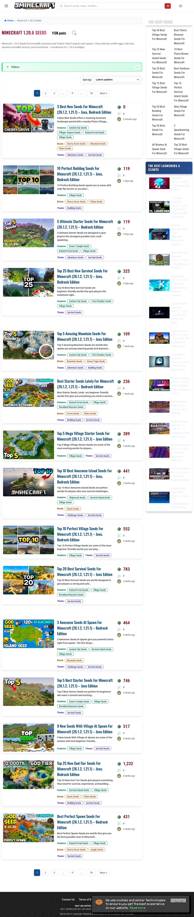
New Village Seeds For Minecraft (180, 111)
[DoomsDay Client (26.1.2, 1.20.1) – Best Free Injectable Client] (159, 474)
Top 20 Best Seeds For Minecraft (158, 73)
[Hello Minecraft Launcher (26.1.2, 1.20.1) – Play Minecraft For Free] (159, 260)
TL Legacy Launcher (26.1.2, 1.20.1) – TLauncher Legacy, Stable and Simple (180, 207)
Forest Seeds (73, 413)
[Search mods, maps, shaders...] (114, 6)
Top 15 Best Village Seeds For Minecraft (159, 87)
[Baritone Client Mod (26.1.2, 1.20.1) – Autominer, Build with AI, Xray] (159, 429)
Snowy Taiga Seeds (96, 361)
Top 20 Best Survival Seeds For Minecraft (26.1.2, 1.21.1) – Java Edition (84, 571)
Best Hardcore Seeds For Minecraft (182, 73)
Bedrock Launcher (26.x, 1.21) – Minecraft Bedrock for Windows (179, 235)
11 (72, 93)
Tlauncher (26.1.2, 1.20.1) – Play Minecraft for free (180, 183)
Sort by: (87, 79)
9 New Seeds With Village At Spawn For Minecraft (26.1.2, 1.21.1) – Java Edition (85, 728)
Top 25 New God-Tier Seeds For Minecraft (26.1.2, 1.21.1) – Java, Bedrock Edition (80, 768)
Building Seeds (74, 208)
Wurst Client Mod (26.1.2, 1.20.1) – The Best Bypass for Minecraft (180, 452)
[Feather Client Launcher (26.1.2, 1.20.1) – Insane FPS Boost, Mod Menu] (159, 313)
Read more (138, 908)
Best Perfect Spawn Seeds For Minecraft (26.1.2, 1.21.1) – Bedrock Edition (82, 821)
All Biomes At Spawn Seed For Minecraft (159, 149)
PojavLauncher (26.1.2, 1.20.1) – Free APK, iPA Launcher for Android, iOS (180, 338)
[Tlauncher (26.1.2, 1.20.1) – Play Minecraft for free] (159, 183)
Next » (103, 93)
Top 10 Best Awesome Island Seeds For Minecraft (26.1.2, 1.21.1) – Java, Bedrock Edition (84, 476)
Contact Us (68, 899)
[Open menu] (6, 6)
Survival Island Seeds (100, 497)
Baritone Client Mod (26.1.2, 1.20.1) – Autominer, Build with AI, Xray (180, 429)
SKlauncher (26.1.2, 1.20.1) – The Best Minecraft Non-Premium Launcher (180, 286)
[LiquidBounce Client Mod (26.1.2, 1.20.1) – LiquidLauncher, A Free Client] (159, 498)
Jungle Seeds (96, 849)
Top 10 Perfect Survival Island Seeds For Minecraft (181, 92)
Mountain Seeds (98, 143)
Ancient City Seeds (78, 127)
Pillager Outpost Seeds (69, 132)
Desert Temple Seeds (79, 246)
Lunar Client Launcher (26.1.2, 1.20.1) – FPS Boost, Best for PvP (180, 362)
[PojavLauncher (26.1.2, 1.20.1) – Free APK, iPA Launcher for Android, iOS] (159, 338)
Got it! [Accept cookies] (178, 901)
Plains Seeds (65, 148)
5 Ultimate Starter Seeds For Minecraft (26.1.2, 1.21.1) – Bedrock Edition (85, 224)
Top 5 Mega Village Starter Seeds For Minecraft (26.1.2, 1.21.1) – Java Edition (84, 436)
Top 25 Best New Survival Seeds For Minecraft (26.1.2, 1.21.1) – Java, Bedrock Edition (82, 276)
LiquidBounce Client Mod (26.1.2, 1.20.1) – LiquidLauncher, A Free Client (180, 498)
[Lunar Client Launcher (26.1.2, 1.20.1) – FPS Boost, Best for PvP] (159, 362)
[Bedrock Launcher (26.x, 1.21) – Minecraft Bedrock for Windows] (159, 235)
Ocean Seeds (73, 508)
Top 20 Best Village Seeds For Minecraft (181, 149)
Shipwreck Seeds (77, 497)
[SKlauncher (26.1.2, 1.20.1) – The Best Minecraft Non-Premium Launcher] (159, 285)
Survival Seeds (95, 155)
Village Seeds (65, 137)
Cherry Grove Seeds (76, 143)
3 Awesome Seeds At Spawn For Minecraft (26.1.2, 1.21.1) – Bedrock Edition (82, 628)
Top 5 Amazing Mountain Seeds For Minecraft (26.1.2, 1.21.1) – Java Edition (84, 336)
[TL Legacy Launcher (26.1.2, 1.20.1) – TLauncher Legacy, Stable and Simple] (159, 207)
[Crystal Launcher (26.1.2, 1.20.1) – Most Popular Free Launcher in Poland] (159, 385)
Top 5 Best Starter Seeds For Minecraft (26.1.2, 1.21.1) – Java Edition (85, 682)
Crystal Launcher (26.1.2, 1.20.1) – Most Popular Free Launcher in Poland (180, 386)
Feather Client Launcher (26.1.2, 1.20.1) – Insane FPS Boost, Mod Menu (180, 313)
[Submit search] (168, 6)
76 (91, 93)
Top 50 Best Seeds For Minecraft (158, 130)
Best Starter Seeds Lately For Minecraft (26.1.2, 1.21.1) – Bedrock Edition (85, 383)
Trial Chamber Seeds (101, 301)
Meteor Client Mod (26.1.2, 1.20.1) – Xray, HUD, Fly (179, 407)
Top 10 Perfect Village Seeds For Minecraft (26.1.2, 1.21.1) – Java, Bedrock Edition (80, 534)
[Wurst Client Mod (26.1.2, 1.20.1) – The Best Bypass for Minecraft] (159, 452)
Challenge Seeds (75, 515)
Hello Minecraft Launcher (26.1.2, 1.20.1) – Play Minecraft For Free (180, 260)
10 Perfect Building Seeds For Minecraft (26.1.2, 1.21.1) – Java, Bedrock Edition (80, 173)
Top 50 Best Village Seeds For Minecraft (159, 35)
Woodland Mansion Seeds (71, 407)
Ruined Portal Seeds (94, 132)
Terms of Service (88, 899)
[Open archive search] (74, 32)
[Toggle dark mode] (180, 6)
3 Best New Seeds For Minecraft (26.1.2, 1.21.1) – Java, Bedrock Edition (84, 109)
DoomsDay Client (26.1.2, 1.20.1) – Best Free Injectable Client (180, 474)
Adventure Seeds (75, 155)
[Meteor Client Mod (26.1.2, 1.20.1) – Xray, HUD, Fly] (159, 407)
